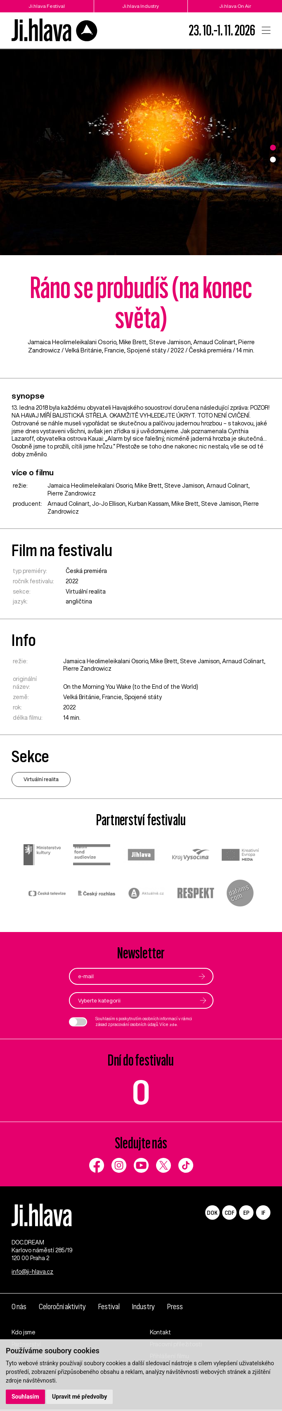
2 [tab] (273, 159)
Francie (114, 350)
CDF (229, 1212)
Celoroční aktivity (63, 1308)
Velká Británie (83, 350)
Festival (110, 1308)
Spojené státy (146, 350)
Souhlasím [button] (25, 1396)
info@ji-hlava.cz (32, 1274)
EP (246, 1212)
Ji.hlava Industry (140, 6)
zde (173, 1024)
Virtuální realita (86, 591)
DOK (212, 1212)
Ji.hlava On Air (235, 6)
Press (176, 1308)
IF (263, 1212)
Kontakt (160, 1334)
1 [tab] (273, 147)
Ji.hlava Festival (46, 6)
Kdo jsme (24, 1334)
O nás (19, 1308)
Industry (144, 1308)
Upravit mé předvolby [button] (79, 1396)
